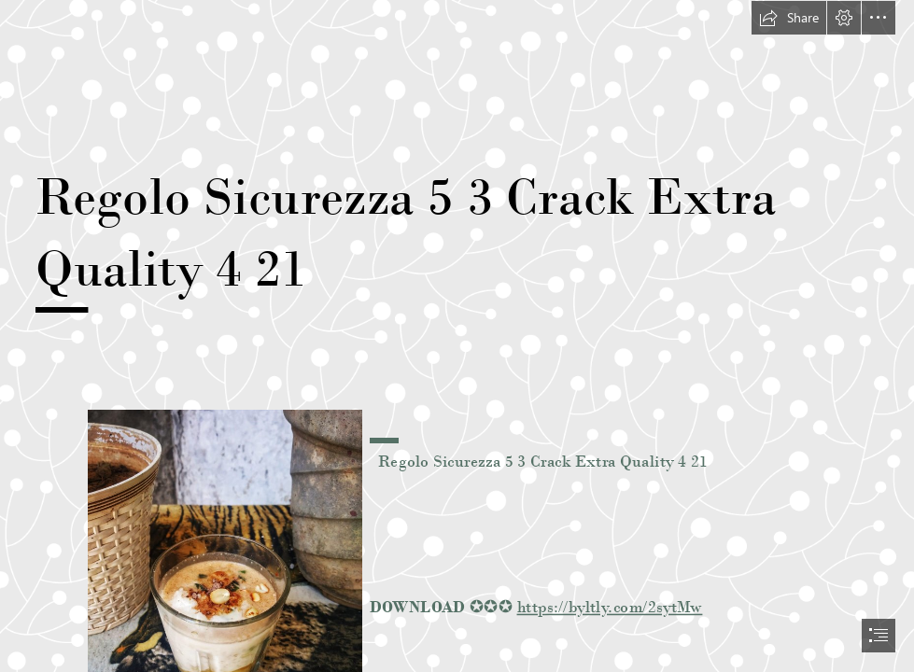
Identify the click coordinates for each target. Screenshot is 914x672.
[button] (789, 18)
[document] (457, 336)
